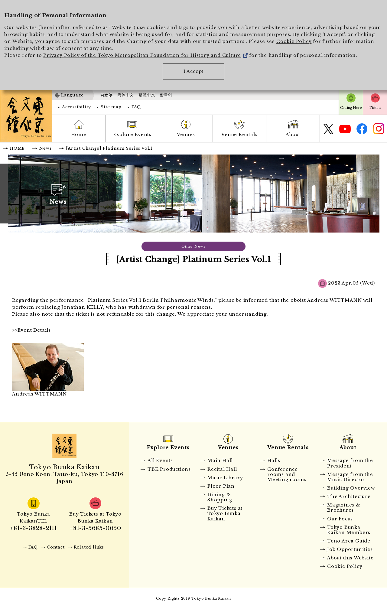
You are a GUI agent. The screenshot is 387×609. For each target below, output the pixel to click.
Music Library (225, 477)
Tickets (375, 108)
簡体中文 (125, 95)
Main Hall (220, 460)
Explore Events (132, 134)
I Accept (193, 71)
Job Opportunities (350, 549)
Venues (186, 134)
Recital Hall (222, 469)
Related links (89, 547)
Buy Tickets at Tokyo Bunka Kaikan (224, 514)
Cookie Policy (293, 41)
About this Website (350, 558)
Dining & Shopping (219, 497)
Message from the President (350, 463)
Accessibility (76, 107)
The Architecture (349, 496)
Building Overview (351, 488)
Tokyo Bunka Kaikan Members (348, 530)
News (45, 148)
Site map (111, 107)
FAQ (136, 107)
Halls (273, 460)
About (293, 134)
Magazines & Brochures (343, 507)
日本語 (106, 95)
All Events (160, 460)
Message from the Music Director (350, 477)
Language (72, 95)
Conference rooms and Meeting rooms (286, 475)
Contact (56, 547)
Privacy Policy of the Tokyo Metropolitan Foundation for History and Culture (145, 55)
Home (78, 134)
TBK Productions (169, 469)
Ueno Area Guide (348, 541)
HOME (17, 148)
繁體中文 (146, 95)
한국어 (166, 95)
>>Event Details (31, 330)
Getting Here (351, 108)
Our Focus (340, 519)
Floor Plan (221, 486)
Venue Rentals (239, 134)
